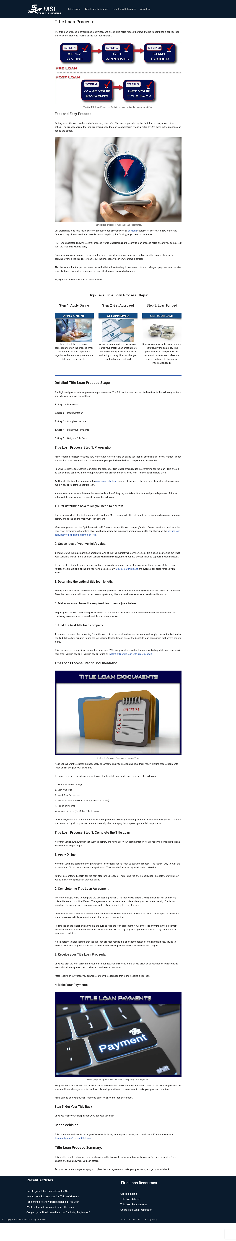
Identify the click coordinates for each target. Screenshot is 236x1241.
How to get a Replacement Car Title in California (52, 1214)
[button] (155, 9)
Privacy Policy (151, 1237)
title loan (137, 231)
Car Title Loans (128, 1211)
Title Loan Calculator (126, 9)
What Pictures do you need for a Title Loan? (50, 1225)
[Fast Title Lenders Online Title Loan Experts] (44, 9)
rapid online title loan (108, 483)
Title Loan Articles (130, 1217)
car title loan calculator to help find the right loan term (83, 537)
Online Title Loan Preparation (136, 1227)
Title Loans (74, 9)
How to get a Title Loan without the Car (47, 1209)
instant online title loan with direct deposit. (142, 665)
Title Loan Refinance (97, 9)
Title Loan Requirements (133, 1222)
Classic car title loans (131, 575)
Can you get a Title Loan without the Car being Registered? (58, 1230)
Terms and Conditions (131, 1237)
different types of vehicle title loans (74, 1155)
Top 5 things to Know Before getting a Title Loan (52, 1219)
